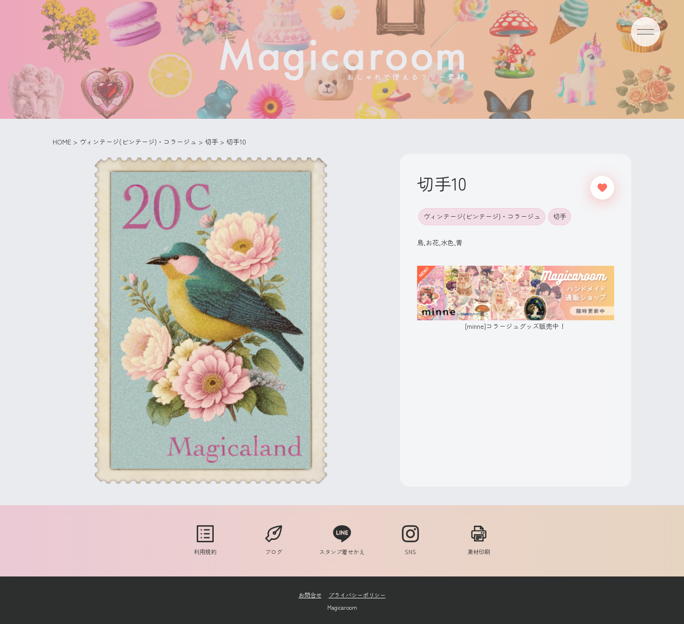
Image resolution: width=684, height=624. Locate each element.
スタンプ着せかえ (342, 547)
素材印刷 (478, 547)
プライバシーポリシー (357, 595)
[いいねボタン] (602, 188)
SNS (410, 547)
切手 (559, 216)
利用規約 (205, 547)
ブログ (273, 547)
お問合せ (310, 595)
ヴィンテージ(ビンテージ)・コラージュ (482, 216)
